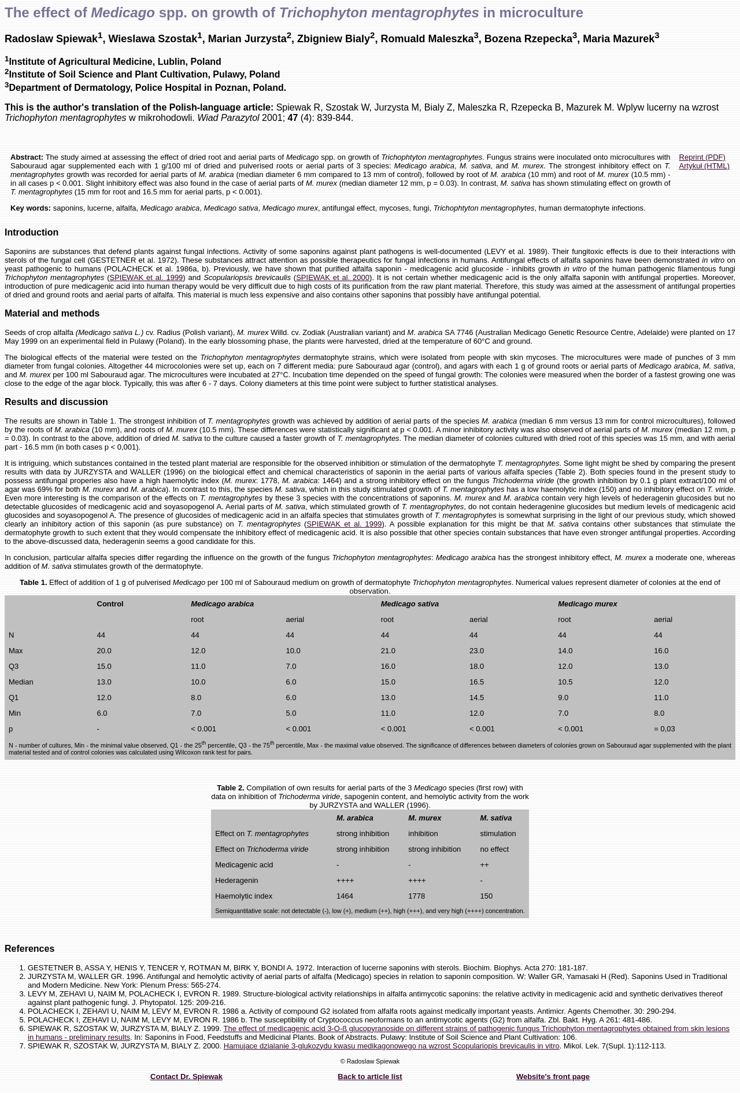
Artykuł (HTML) (704, 165)
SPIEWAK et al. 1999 (146, 277)
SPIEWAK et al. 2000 (332, 277)
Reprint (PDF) (702, 157)
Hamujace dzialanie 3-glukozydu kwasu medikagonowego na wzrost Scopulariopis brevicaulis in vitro (392, 1046)
